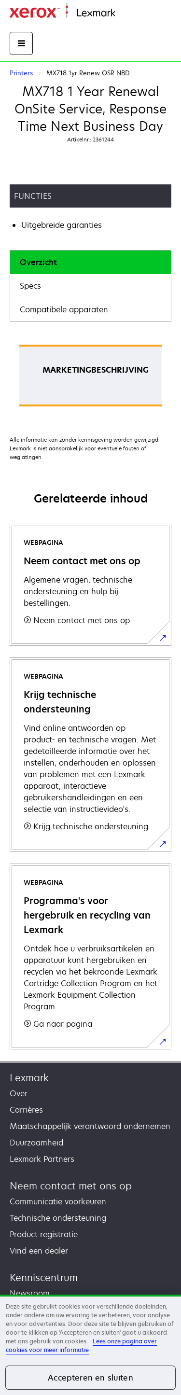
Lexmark (29, 1077)
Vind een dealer (39, 1250)
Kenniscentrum (44, 1277)
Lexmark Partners (42, 1159)
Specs (30, 285)
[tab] (90, 262)
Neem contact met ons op (71, 1185)
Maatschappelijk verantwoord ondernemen (90, 1126)
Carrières (26, 1109)
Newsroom (30, 1293)
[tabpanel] (90, 379)
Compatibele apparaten (64, 309)
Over (19, 1093)
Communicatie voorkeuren (58, 1201)
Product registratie (44, 1234)
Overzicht (38, 262)
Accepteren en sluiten (90, 1377)
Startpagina (134, 13)
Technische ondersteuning (58, 1218)
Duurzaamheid (36, 1142)
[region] (90, 1345)
